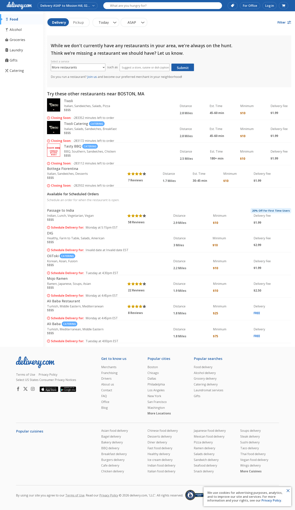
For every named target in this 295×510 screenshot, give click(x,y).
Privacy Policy (271, 500)
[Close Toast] (288, 490)
